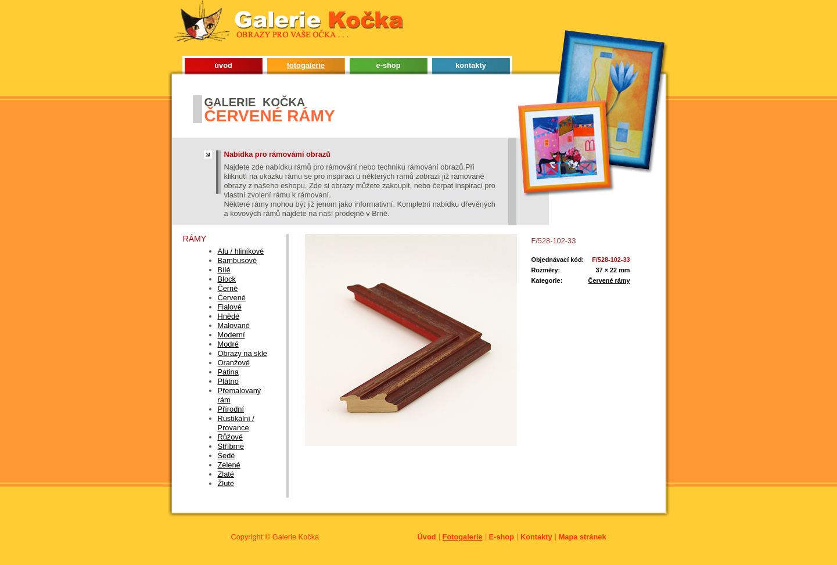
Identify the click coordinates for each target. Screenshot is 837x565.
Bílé (224, 269)
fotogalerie (306, 65)
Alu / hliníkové (241, 251)
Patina (228, 372)
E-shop (501, 536)
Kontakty (536, 536)
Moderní (231, 334)
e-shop (388, 65)
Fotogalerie (463, 536)
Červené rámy (609, 280)
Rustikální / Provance (236, 423)
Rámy (195, 238)
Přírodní (231, 409)
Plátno (228, 381)
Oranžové (234, 362)
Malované (234, 325)
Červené (232, 297)
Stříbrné (231, 446)
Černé (228, 288)
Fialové (230, 307)
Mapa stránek (582, 536)
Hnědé (229, 316)
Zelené (229, 464)
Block (227, 279)
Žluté (226, 483)
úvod (223, 65)
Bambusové (237, 260)
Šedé (226, 455)
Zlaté (226, 474)
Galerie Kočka (295, 536)
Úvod (427, 536)
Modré (228, 344)
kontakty (470, 65)
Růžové (230, 437)
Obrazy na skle (242, 353)
